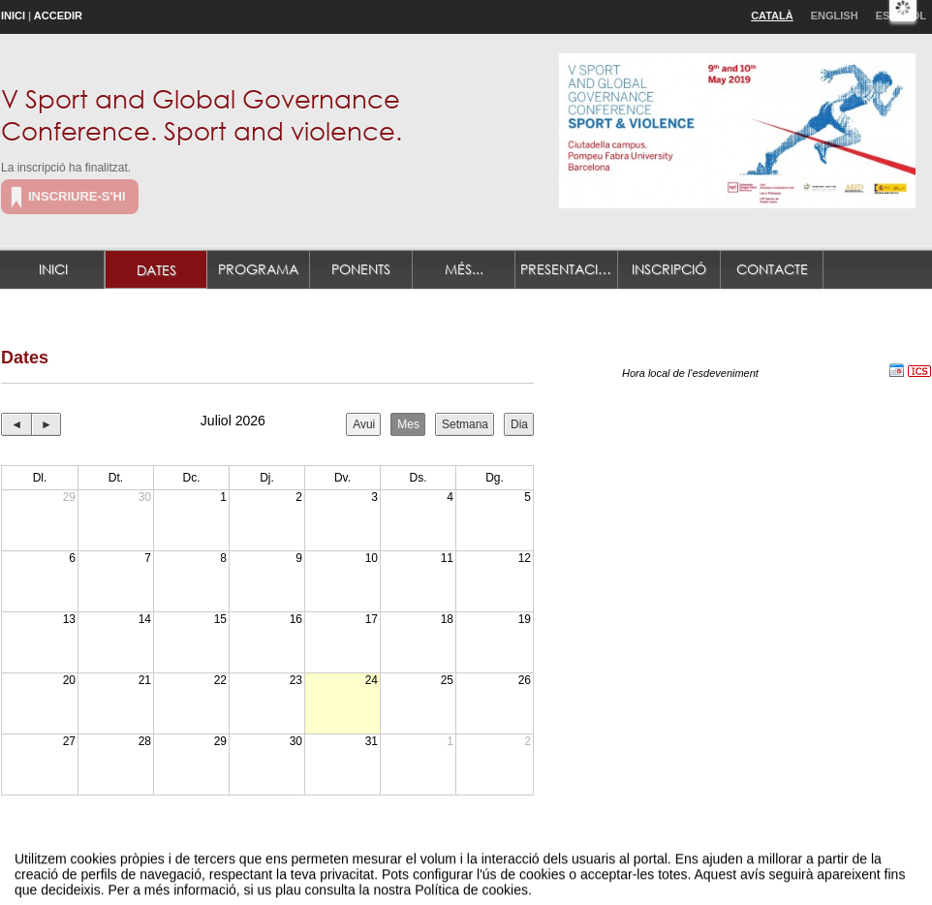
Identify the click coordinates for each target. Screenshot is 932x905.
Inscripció (669, 269)
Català (772, 15)
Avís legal (265, 869)
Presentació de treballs (569, 269)
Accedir (58, 15)
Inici (13, 15)
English (834, 15)
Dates (156, 270)
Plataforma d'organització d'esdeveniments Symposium (474, 869)
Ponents (360, 269)
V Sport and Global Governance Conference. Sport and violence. (201, 113)
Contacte (772, 269)
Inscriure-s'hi (77, 196)
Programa (258, 269)
